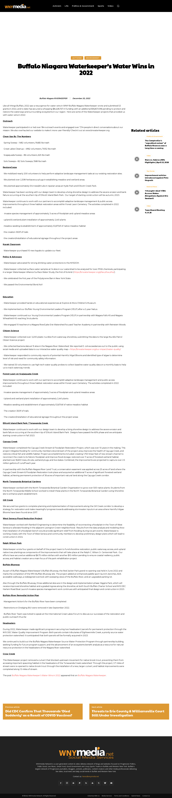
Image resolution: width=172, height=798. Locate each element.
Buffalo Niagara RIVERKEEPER (53, 98)
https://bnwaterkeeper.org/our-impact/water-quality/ (95, 349)
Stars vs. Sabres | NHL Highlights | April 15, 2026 (157, 160)
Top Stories (150, 171)
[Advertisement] (86, 30)
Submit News (135, 796)
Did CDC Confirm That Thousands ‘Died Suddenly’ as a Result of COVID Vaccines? (38, 713)
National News (151, 187)
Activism (77, 58)
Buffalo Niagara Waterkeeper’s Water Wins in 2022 (36, 675)
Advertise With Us (93, 796)
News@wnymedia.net (90, 776)
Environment (92, 58)
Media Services (107, 796)
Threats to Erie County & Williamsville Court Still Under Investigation (128, 713)
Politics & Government (154, 136)
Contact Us (146, 796)
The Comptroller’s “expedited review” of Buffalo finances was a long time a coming (156, 144)
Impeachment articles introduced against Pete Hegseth (156, 177)
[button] (118, 6)
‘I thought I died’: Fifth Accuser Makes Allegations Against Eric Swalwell (156, 194)
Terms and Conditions (121, 796)
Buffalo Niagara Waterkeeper (92, 675)
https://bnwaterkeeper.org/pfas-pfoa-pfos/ (94, 272)
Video (148, 156)
